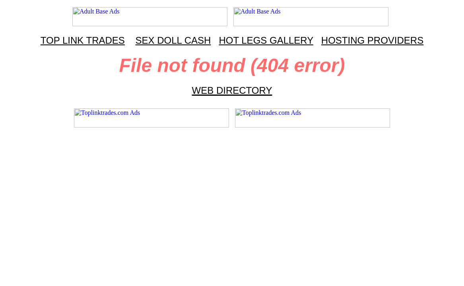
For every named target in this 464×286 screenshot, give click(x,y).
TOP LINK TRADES (83, 40)
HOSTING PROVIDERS (372, 40)
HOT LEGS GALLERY (266, 40)
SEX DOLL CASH (173, 40)
